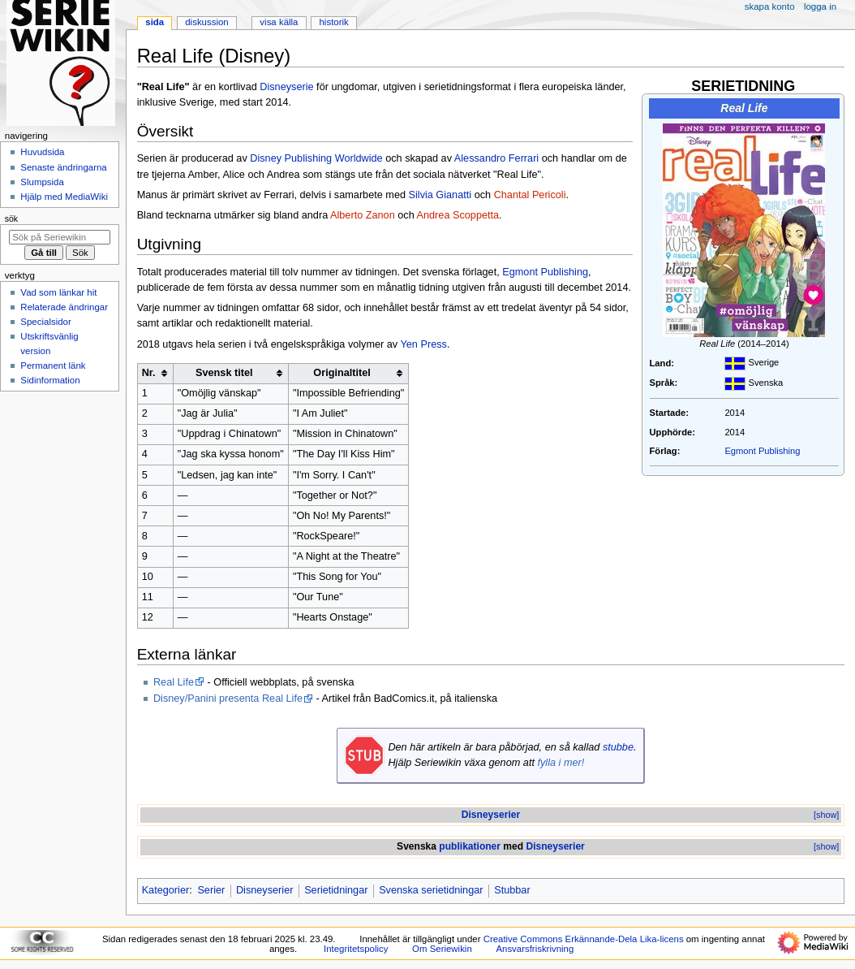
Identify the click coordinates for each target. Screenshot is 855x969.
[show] (826, 815)
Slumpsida (41, 182)
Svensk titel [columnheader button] (224, 373)
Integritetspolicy (356, 949)
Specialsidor (45, 322)
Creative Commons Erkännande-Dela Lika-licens (583, 939)
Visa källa (279, 22)
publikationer (470, 846)
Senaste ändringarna (63, 167)
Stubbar (512, 890)
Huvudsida (42, 152)
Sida (154, 22)
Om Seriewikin (442, 949)
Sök (11, 218)
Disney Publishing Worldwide (316, 158)
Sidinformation (49, 380)
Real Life (173, 682)
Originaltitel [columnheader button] (342, 373)
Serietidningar (335, 890)
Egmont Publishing (762, 451)
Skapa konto (770, 6)
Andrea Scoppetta (458, 215)
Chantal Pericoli (530, 195)
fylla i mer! (560, 762)
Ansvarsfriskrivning (535, 949)
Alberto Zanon (362, 215)
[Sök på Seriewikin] (59, 237)
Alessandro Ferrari (496, 158)
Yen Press (424, 344)
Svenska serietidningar (431, 890)
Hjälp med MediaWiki (64, 196)
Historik (334, 22)
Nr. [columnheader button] (149, 373)
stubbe (618, 747)
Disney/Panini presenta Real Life (228, 698)
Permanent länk (52, 365)
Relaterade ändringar (64, 307)
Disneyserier (491, 814)
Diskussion (206, 22)
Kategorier (166, 890)
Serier (211, 890)
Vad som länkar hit (58, 292)
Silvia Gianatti (440, 195)
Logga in (820, 6)
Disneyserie (286, 87)
